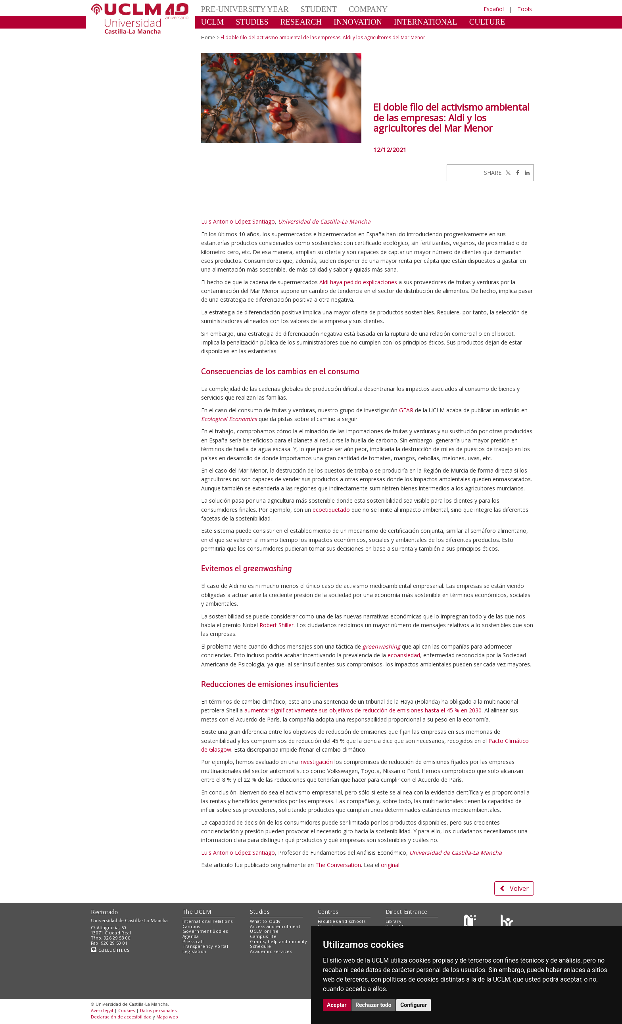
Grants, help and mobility (278, 941)
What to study (265, 921)
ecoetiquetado (331, 509)
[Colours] (507, 922)
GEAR (406, 410)
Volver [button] (514, 888)
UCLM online (264, 931)
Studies (260, 911)
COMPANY (368, 9)
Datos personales (158, 1010)
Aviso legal (102, 1010)
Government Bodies (205, 931)
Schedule (260, 946)
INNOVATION (358, 21)
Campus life (263, 936)
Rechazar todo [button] (373, 1005)
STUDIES (252, 21)
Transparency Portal (205, 946)
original (390, 865)
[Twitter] (507, 172)
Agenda (190, 936)
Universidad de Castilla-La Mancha (324, 221)
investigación (316, 762)
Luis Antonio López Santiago (238, 221)
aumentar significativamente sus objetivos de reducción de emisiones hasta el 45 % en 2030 (363, 710)
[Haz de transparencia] (471, 922)
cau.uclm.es (110, 949)
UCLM (212, 21)
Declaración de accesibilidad (121, 1017)
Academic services (271, 951)
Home (208, 37)
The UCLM (196, 911)
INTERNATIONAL (425, 21)
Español (494, 9)
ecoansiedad (404, 655)
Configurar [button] (413, 1005)
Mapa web (167, 1017)
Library (393, 921)
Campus (191, 926)
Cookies (126, 1010)
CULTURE (487, 21)
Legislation (194, 951)
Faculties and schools (341, 921)
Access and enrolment (275, 926)
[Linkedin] (525, 172)
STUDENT (319, 9)
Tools (524, 9)
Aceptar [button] (337, 1005)
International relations (207, 921)
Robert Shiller (276, 625)
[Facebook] (515, 172)
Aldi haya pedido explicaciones (358, 282)
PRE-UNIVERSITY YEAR (245, 9)
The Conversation (338, 865)
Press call (192, 941)
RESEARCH (301, 21)
